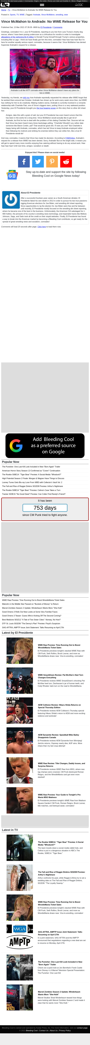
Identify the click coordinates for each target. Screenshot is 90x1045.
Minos (73, 1)
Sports (12, 15)
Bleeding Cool (32, 1031)
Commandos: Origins (32, 1)
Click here (42, 227)
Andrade (36, 15)
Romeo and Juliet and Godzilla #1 (59, 1)
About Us (54, 1031)
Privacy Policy (65, 1031)
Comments (57, 27)
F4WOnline (70, 138)
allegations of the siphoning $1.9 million (17, 37)
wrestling (59, 15)
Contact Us (43, 1031)
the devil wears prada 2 (15, 1)
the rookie (43, 1)
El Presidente (46, 27)
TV (17, 15)
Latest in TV (10, 829)
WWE (22, 15)
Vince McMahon (48, 15)
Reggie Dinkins (82, 1)
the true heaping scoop (46, 108)
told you (26, 98)
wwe (66, 15)
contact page (82, 1028)
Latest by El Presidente (17, 632)
